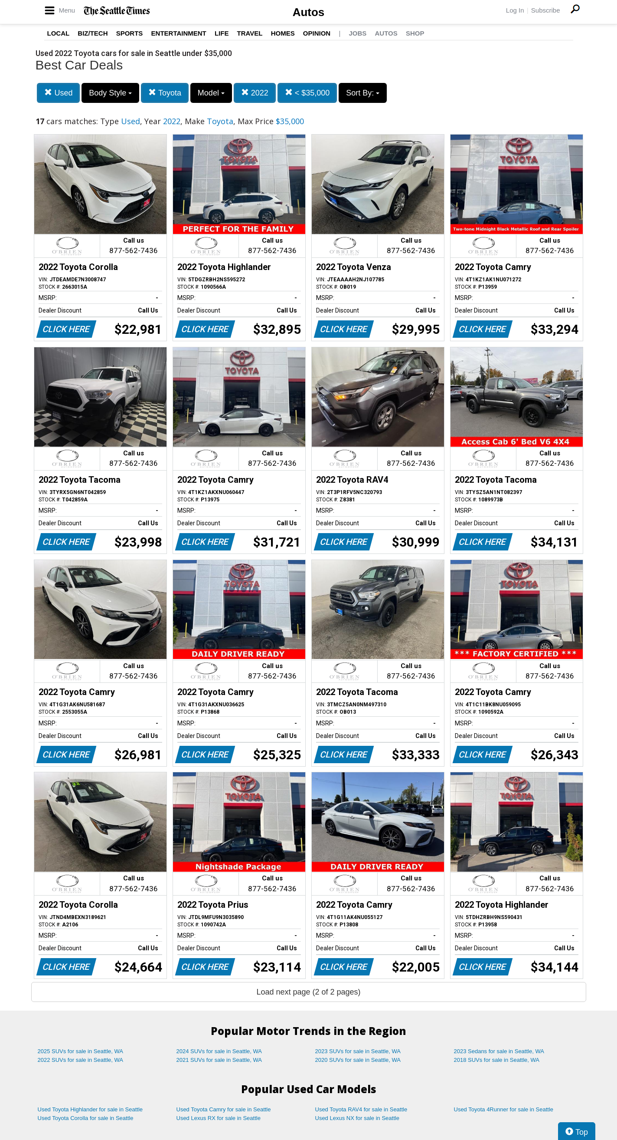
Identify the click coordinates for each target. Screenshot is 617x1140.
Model (211, 93)
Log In (515, 10)
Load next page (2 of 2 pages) (308, 992)
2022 (254, 92)
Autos (309, 12)
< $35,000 (307, 92)
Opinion (316, 33)
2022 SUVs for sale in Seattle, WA (81, 1060)
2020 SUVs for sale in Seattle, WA (358, 1060)
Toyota (164, 92)
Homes (283, 33)
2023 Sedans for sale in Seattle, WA (499, 1051)
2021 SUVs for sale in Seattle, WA (219, 1060)
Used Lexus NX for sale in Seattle (357, 1118)
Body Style (110, 93)
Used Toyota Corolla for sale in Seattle (86, 1118)
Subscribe (545, 10)
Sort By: (362, 93)
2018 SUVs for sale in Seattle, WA (497, 1060)
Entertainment (178, 33)
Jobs (357, 33)
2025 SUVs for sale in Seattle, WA (81, 1051)
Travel (250, 33)
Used (58, 92)
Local (58, 33)
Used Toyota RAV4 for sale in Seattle (361, 1109)
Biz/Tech (93, 33)
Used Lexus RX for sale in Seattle (218, 1118)
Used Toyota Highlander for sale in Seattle (90, 1109)
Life (222, 33)
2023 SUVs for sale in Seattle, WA (358, 1051)
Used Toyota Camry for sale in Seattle (223, 1109)
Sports (129, 33)
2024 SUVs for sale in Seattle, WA (219, 1051)
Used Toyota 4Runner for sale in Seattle (504, 1109)
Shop (415, 33)
